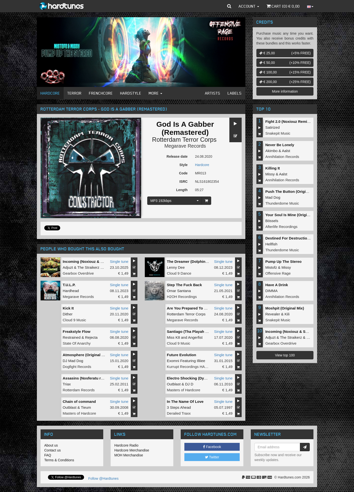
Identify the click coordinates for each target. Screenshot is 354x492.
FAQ (47, 455)
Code (183, 173)
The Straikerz (88, 267)
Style (183, 165)
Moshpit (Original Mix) (284, 308)
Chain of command (79, 401)
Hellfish (271, 244)
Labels (235, 93)
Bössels (271, 221)
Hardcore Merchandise (131, 450)
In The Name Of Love (185, 401)
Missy (270, 174)
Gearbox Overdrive (78, 273)
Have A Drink (276, 285)
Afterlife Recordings (281, 227)
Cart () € (283, 6)
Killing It (272, 168)
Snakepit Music (277, 133)
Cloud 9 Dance (179, 273)
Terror (74, 93)
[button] (229, 6)
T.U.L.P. (69, 285)
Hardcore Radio (126, 445)
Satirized (272, 127)
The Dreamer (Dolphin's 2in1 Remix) (198, 261)
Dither (68, 314)
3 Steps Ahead (179, 407)
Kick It (68, 308)
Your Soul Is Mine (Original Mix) (293, 215)
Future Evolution (181, 355)
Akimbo (271, 151)
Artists (212, 93)
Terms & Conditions (59, 460)
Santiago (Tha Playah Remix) (192, 331)
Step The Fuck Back (184, 285)
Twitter (212, 457)
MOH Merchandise (128, 455)
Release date (177, 156)
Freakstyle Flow (76, 331)
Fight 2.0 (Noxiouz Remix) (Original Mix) (300, 121)
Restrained (72, 337)
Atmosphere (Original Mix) (86, 355)
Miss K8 (173, 337)
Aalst (286, 151)
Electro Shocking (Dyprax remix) (195, 378)
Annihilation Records (282, 157)
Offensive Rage (278, 273)
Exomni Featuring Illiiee (186, 361)
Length (182, 190)
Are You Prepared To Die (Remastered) (200, 308)
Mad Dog (272, 197)
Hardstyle (130, 93)
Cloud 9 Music (74, 320)
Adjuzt (68, 267)
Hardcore (50, 93)
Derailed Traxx (179, 413)
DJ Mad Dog (73, 361)
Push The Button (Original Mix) (292, 191)
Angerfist (195, 337)
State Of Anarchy (76, 343)
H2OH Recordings (182, 297)
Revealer (272, 314)
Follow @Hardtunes (103, 478)
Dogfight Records (77, 367)
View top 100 (285, 355)
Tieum (86, 407)
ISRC (183, 181)
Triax (67, 384)
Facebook (212, 447)
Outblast (174, 384)
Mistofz (271, 267)
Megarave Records (185, 146)
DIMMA (271, 291)
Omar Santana (179, 291)
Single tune (119, 261)
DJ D (189, 384)
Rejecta (91, 337)
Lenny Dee (176, 267)
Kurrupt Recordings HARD (188, 367)
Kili (287, 314)
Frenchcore (101, 93)
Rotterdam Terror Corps (184, 139)
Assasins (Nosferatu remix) (86, 378)
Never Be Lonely (279, 145)
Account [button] (249, 6)
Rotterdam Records (79, 390)
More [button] (155, 93)
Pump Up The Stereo (283, 261)
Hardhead (71, 291)
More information (285, 91)
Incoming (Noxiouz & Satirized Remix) (96, 261)
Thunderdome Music (282, 203)
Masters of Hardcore (183, 390)
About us (51, 445)
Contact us (52, 450)
